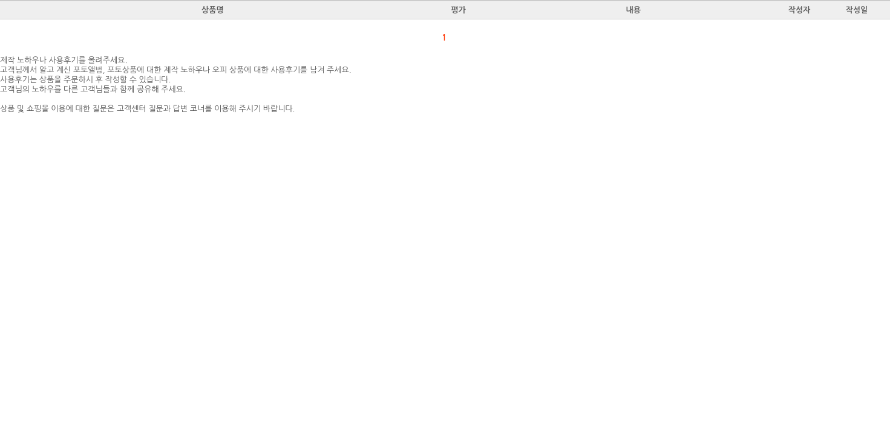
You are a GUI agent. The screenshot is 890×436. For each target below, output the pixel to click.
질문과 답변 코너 (176, 109)
